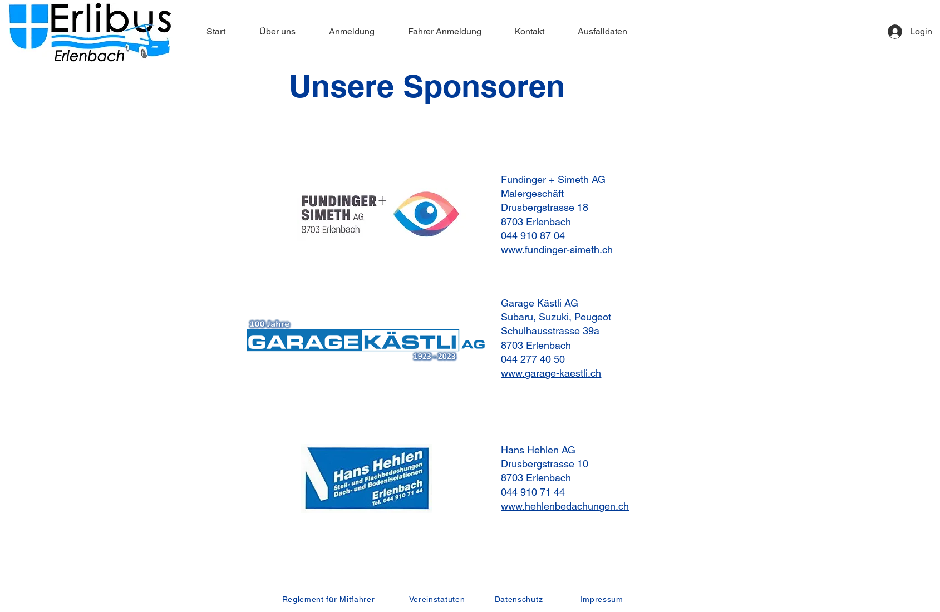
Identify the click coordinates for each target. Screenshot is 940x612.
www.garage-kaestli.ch (551, 373)
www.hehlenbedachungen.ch (565, 506)
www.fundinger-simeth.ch (557, 249)
